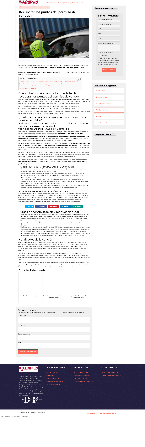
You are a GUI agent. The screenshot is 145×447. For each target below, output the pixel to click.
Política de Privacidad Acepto (105, 54)
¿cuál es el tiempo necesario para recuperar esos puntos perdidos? (43, 84)
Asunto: (109, 40)
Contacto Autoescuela (104, 123)
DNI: (109, 29)
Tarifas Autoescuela (53, 384)
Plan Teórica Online (53, 378)
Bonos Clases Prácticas (54, 381)
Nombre (21, 326)
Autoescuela (51, 3)
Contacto (75, 3)
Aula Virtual (101, 91)
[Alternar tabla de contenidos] (78, 79)
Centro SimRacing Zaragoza (111, 375)
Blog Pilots (50, 375)
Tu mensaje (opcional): (109, 46)
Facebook (41, 206)
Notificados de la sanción (29, 88)
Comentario (22, 315)
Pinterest (54, 206)
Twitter (30, 206)
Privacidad (91, 413)
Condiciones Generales (108, 413)
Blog (69, 3)
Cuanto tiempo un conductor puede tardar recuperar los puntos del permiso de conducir (50, 81)
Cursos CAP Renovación (82, 375)
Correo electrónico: (109, 25)
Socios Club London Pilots (110, 372)
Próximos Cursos (102, 110)
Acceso (82, 3)
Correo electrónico (24, 334)
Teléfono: (109, 34)
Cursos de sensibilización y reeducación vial (35, 86)
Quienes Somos (52, 372)
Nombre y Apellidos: (109, 20)
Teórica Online (101, 97)
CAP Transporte (62, 3)
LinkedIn (66, 206)
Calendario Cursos (80, 378)
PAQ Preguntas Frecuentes (83, 381)
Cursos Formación (103, 103)
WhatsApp (78, 206)
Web (19, 342)
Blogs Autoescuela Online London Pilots (34, 7)
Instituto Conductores (81, 372)
